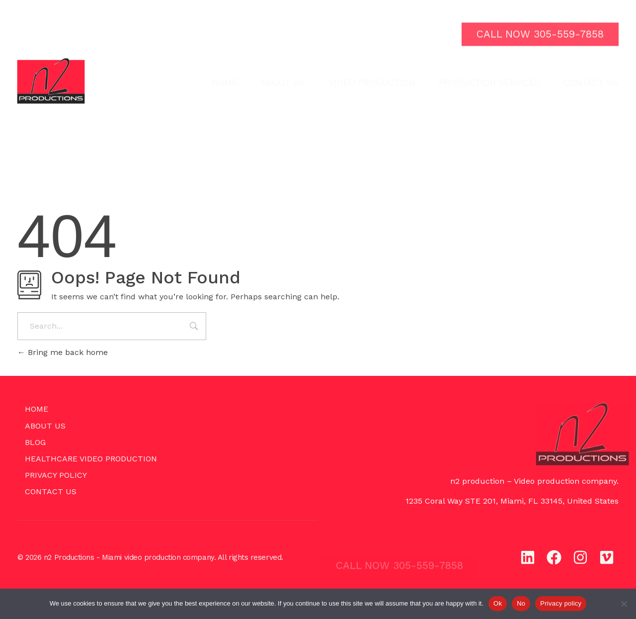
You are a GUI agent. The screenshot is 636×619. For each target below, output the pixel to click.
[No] (624, 604)
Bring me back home (62, 352)
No (521, 603)
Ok (497, 603)
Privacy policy (560, 603)
